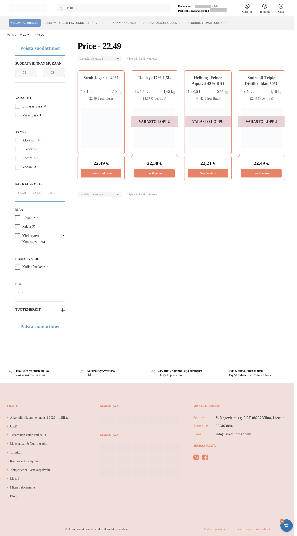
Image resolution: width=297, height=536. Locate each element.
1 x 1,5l (37, 192)
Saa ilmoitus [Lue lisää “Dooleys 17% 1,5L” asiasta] (154, 172)
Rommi (28, 157)
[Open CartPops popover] (286, 525)
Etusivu (11, 34)
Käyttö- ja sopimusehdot (253, 528)
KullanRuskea (33, 266)
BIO (20, 291)
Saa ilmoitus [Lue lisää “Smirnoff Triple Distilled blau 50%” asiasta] (261, 172)
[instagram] (196, 457)
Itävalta (28, 217)
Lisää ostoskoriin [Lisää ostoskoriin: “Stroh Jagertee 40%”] (101, 172)
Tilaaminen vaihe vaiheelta (28, 434)
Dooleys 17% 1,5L (154, 77)
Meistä (14, 478)
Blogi (14, 495)
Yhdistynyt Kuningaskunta (33, 238)
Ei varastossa (32, 105)
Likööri (28, 148)
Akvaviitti (30, 139)
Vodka (27, 166)
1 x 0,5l (22, 192)
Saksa (26, 226)
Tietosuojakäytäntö (217, 528)
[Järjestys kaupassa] (99, 58)
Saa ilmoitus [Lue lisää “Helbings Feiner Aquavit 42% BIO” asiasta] (208, 172)
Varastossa (30, 114)
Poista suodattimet (40, 47)
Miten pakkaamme (22, 487)
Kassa (280, 8)
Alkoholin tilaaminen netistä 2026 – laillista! (40, 417)
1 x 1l (51, 192)
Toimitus (264, 8)
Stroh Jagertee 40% (101, 77)
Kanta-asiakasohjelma (24, 460)
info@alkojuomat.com (233, 433)
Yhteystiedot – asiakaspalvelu (30, 469)
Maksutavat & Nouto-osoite (28, 443)
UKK (13, 425)
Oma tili (247, 8)
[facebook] (205, 457)
